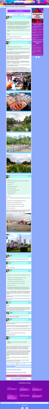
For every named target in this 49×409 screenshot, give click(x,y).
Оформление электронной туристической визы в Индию (16, 372)
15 (24, 363)
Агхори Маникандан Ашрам (36, 47)
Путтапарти (34, 45)
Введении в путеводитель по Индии (38, 42)
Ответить (29, 42)
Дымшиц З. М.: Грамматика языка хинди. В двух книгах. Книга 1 (36, 51)
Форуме (40, 24)
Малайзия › (3, 6)
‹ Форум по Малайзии (11, 366)
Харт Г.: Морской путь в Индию (37, 54)
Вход (47, 4)
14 (22, 363)
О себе (10, 18)
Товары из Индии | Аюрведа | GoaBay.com (14, 369)
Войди (12, 378)
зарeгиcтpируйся (18, 378)
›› (23, 14)
